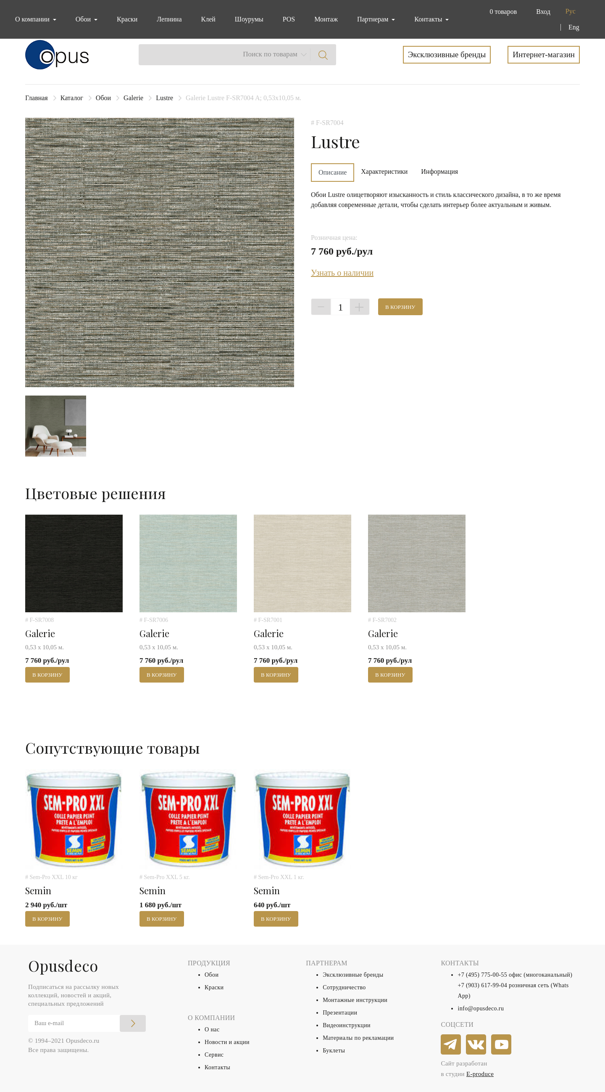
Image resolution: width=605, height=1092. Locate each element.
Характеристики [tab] (384, 171)
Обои (103, 97)
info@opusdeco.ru (481, 1008)
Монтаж (326, 19)
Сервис (214, 1055)
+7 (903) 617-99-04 (482, 985)
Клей (208, 19)
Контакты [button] (429, 19)
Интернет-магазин (544, 54)
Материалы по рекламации (358, 1038)
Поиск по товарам (270, 54)
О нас (212, 1029)
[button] (501, 11)
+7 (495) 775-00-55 (482, 975)
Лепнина (169, 19)
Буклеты (334, 1050)
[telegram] (451, 1044)
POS (289, 19)
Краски (127, 19)
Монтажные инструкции (355, 1000)
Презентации (340, 1013)
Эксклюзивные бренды (447, 54)
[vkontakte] (476, 1044)
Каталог (71, 97)
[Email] (87, 1023)
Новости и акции (227, 1042)
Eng (573, 27)
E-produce (480, 1074)
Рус (571, 11)
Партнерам (373, 19)
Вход (543, 11)
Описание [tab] (332, 172)
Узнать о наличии (342, 272)
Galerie (133, 97)
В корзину (400, 307)
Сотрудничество (344, 987)
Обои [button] (84, 19)
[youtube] (501, 1044)
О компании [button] (33, 19)
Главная (36, 97)
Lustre (164, 97)
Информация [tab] (439, 171)
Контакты (217, 1067)
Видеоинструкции (347, 1025)
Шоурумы (249, 19)
